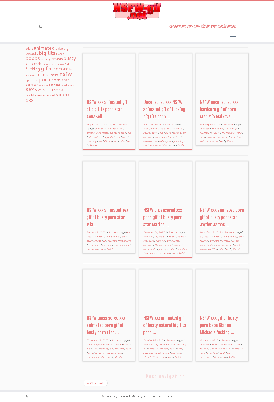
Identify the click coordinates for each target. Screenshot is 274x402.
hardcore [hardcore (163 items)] (58, 68)
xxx (128, 141)
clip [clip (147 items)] (29, 63)
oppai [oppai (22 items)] (29, 80)
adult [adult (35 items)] (29, 48)
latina (158, 137)
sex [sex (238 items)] (30, 89)
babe (214, 128)
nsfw (118, 137)
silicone (108, 141)
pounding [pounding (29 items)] (54, 85)
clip (129, 132)
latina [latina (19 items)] (39, 75)
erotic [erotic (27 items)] (53, 64)
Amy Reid (99, 344)
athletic (91, 132)
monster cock (150, 141)
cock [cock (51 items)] (37, 63)
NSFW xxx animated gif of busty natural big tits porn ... (164, 325)
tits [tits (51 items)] (33, 95)
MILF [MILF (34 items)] (46, 75)
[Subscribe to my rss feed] (42, 26)
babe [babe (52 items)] (59, 48)
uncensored (155, 145)
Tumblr (93, 145)
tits (89, 249)
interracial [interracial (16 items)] (31, 75)
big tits (114, 132)
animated (100, 128)
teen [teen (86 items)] (65, 89)
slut (115, 141)
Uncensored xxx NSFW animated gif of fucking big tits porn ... (164, 109)
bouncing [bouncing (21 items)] (46, 59)
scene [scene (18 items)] (71, 84)
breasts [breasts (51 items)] (57, 58)
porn (124, 137)
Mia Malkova (228, 132)
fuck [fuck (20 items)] (67, 64)
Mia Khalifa (125, 240)
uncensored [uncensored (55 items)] (46, 95)
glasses (175, 240)
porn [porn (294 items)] (44, 79)
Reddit (180, 145)
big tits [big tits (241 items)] (47, 53)
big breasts (102, 132)
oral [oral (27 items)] (35, 80)
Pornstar (123, 124)
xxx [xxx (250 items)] (30, 100)
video (122, 141)
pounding (92, 141)
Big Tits (113, 124)
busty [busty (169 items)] (70, 58)
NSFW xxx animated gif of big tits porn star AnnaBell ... (107, 109)
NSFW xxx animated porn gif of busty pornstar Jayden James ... (222, 217)
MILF (177, 137)
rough (237, 244)
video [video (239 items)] (62, 94)
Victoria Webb (151, 357)
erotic (168, 132)
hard (217, 240)
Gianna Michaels (218, 348)
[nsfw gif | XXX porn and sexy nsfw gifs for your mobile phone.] (137, 11)
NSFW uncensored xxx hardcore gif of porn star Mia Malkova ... (219, 109)
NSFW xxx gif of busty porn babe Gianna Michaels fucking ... (219, 325)
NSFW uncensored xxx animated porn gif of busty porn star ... (106, 325)
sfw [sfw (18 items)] (43, 90)
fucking (177, 132)
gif (89, 137)
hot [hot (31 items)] (71, 69)
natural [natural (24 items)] (55, 75)
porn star (212, 137)
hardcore (98, 137)
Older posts (96, 383)
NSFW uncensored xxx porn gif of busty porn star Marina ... (162, 217)
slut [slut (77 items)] (49, 89)
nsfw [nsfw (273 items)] (65, 73)
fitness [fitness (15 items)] (60, 64)
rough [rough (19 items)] (64, 84)
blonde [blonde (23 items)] (60, 54)
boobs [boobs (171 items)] (33, 58)
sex (100, 141)
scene (233, 137)
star (173, 352)
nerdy (146, 249)
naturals (177, 244)
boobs (122, 132)
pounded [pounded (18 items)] (43, 84)
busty (155, 132)
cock (220, 128)
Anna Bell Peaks (114, 128)
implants (108, 137)
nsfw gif (114, 396)
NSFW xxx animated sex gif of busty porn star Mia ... (107, 217)
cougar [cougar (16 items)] (45, 64)
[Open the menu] (233, 37)
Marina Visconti (163, 244)
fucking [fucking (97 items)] (33, 69)
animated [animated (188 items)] (44, 47)
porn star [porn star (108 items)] (60, 80)
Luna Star (167, 137)
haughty (215, 132)
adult (146, 128)
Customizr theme (163, 396)
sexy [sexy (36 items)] (38, 90)
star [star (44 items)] (57, 89)
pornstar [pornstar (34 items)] (32, 84)
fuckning (160, 240)
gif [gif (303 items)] (44, 68)
